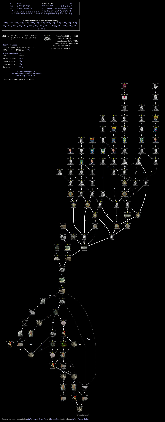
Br (69, 8)
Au (58, 12)
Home (19, 3)
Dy (33, 12)
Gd (29, 12)
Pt (56, 12)
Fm (37, 13)
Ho (34, 12)
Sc (43, 8)
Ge (64, 8)
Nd (20, 12)
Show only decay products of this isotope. (26, 74)
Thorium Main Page (23, 5)
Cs (10, 12)
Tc (50, 10)
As (66, 8)
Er (36, 12)
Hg (60, 12)
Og (71, 13)
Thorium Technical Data (24, 8)
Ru (52, 10)
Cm (29, 13)
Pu (24, 13)
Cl (69, 7)
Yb (41, 12)
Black (43, 5)
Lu (42, 12)
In (61, 10)
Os (52, 12)
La (14, 12)
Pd (56, 10)
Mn (50, 8)
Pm (22, 12)
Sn (64, 10)
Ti (44, 8)
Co (54, 8)
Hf (44, 12)
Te (67, 10)
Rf (44, 13)
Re (50, 12)
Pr (18, 12)
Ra (12, 13)
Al (61, 7)
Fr (10, 13)
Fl (63, 13)
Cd (60, 10)
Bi (65, 12)
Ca (12, 8)
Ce (16, 12)
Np (22, 13)
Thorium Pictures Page (24, 7)
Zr (44, 10)
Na (10, 7)
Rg (58, 13)
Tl (61, 12)
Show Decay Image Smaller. (26, 75)
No (41, 13)
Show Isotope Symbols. (26, 72)
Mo (48, 10)
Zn (60, 8)
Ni (56, 8)
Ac (14, 13)
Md (39, 13)
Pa (18, 13)
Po (68, 12)
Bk (31, 13)
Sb (66, 10)
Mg (12, 7)
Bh (50, 13)
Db (46, 13)
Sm (24, 12)
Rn (71, 12)
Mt (54, 13)
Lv (67, 13)
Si (63, 7)
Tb (31, 12)
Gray (51, 5)
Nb (46, 10)
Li (10, 5)
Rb (10, 10)
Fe (52, 8)
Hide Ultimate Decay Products (13, 53)
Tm (39, 12)
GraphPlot (42, 419)
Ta (46, 12)
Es (34, 13)
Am (27, 13)
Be (12, 5)
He (71, 3)
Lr (42, 13)
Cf (32, 13)
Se (68, 8)
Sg (48, 13)
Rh (54, 10)
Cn (60, 13)
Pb (64, 12)
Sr (12, 10)
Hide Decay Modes (9, 45)
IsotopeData (54, 419)
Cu (58, 8)
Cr (48, 8)
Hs (52, 13)
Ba (12, 12)
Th (16, 13)
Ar (71, 7)
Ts (69, 13)
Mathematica (32, 419)
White (47, 5)
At (69, 12)
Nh (62, 13)
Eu (26, 12)
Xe (71, 10)
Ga (62, 8)
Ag (58, 10)
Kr (71, 8)
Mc (66, 13)
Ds (56, 13)
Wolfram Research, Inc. (80, 419)
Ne (71, 5)
